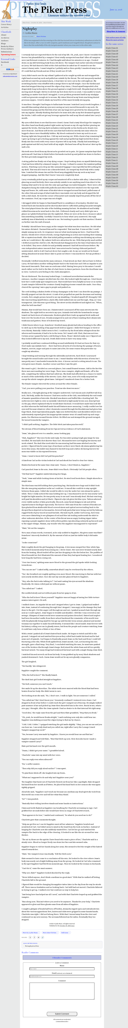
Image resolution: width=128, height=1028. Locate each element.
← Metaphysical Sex (31, 946)
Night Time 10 (112, 163)
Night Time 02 (112, 186)
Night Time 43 (112, 68)
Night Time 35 (112, 91)
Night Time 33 (112, 97)
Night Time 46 (112, 59)
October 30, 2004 (36, 23)
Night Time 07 (112, 171)
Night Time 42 (112, 71)
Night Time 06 (112, 174)
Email (62, 973)
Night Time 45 (112, 62)
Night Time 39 (112, 79)
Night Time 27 (112, 114)
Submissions (6, 51)
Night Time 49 (112, 50)
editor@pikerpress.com (10, 76)
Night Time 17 (112, 143)
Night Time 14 (112, 151)
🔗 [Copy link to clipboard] (43, 937)
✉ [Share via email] (38, 937)
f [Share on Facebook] (34, 937)
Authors (4, 40)
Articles (4, 27)
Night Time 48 (112, 53)
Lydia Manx (31, 32)
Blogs (3, 43)
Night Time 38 (112, 82)
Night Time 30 (112, 105)
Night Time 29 (112, 108)
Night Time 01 (112, 48)
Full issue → (65, 933)
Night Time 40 (112, 76)
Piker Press (26, 23)
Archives (5, 38)
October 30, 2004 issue (67, 926)
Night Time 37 (112, 85)
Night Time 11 (112, 160)
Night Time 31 (112, 102)
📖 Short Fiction (40, 36)
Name (62, 965)
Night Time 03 (112, 183)
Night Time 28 (112, 111)
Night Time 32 (112, 99)
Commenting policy (62, 1021)
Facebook (5, 62)
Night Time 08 (112, 168)
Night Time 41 (112, 74)
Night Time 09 (112, 166)
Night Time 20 (112, 134)
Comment (62, 980)
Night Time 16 (112, 145)
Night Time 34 (112, 94)
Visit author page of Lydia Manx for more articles (116, 38)
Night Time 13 (112, 154)
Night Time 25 (112, 120)
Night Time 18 (112, 140)
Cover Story (6, 24)
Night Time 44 (112, 65)
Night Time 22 (112, 128)
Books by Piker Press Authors (7, 47)
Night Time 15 (112, 148)
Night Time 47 (112, 56)
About (3, 35)
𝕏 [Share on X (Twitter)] (30, 937)
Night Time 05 (112, 177)
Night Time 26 (112, 117)
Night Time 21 (112, 131)
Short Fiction (47, 23)
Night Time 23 (112, 125)
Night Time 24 (112, 122)
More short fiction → (50, 933)
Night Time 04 (112, 180)
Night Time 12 (112, 157)
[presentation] (62, 1005)
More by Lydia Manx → (31, 933)
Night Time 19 (112, 137)
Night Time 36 (112, 88)
